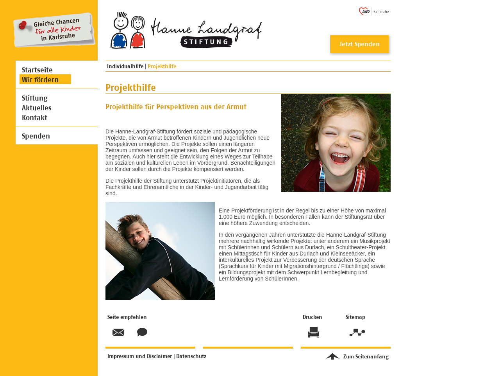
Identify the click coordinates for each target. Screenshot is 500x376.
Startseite (37, 70)
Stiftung (34, 98)
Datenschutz (191, 356)
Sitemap (357, 332)
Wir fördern (40, 80)
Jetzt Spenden (359, 44)
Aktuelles (37, 108)
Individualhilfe (125, 66)
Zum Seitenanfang (366, 356)
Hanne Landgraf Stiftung (137, 30)
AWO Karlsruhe (374, 11)
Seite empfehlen (118, 332)
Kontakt (34, 117)
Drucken (314, 332)
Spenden (36, 136)
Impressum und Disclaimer (139, 356)
